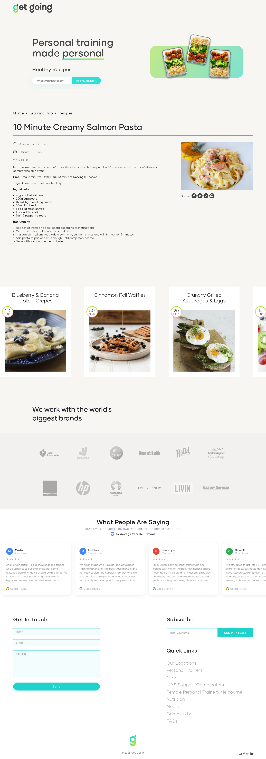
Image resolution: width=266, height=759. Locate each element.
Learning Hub (41, 113)
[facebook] (194, 196)
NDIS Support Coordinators (195, 684)
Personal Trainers (185, 670)
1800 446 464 (159, 9)
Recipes (66, 113)
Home (18, 113)
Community (179, 713)
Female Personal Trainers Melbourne (204, 691)
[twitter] (200, 196)
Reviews (198, 9)
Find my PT (180, 9)
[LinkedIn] (236, 9)
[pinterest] (205, 196)
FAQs (172, 720)
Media (173, 706)
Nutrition (176, 699)
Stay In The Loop (235, 632)
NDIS (172, 677)
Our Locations (182, 662)
